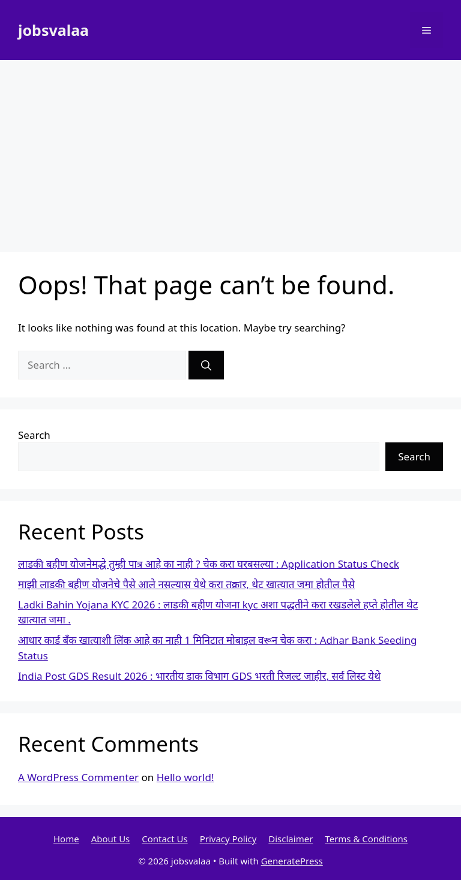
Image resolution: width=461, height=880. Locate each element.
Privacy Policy (228, 839)
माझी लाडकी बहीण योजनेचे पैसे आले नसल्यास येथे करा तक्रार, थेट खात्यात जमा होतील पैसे (186, 584)
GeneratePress (292, 861)
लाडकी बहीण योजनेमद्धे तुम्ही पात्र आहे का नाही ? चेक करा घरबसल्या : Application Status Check (208, 564)
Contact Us (164, 839)
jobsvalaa (53, 30)
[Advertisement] (230, 150)
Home (66, 839)
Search (34, 435)
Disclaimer (290, 839)
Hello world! (185, 777)
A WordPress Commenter (78, 777)
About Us (110, 839)
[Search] (206, 365)
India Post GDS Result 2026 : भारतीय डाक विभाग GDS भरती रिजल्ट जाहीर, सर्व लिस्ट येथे (199, 676)
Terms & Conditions (366, 839)
